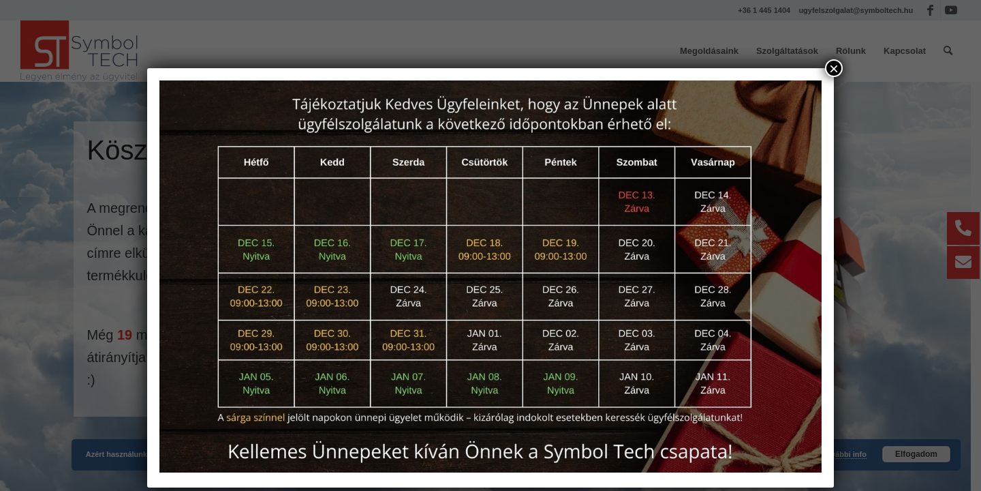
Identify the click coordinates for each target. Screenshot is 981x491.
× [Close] (834, 68)
